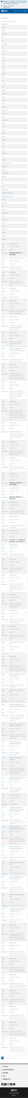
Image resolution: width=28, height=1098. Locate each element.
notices (3, 169)
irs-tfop (3, 136)
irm (2, 47)
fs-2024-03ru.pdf (13, 516)
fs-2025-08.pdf (12, 332)
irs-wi (3, 216)
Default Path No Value (7, 193)
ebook (3, 30)
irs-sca (3, 116)
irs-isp (3, 87)
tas (2, 186)
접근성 (14, 1095)
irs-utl (3, 146)
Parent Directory (5, 24)
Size (3, 250)
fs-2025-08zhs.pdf (13, 244)
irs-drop (4, 70)
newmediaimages (6, 163)
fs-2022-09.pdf (12, 1022)
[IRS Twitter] (5, 1085)
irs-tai (3, 130)
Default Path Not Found (7, 196)
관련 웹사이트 (6, 1079)
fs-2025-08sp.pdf (13, 316)
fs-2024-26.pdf (12, 422)
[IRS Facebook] (2, 1084)
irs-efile (3, 73)
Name (3, 244)
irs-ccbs (3, 60)
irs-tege (3, 133)
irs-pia (3, 103)
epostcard (4, 34)
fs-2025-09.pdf (12, 300)
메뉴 (25, 11)
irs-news (4, 97)
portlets (4, 176)
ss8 (2, 183)
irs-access (4, 50)
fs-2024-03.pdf (12, 559)
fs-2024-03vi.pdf (13, 502)
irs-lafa (3, 90)
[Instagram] (8, 1084)
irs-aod (3, 54)
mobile (3, 159)
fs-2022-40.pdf (12, 364)
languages (4, 153)
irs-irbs (3, 83)
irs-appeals (4, 219)
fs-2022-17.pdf (12, 1006)
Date (3, 247)
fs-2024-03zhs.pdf (13, 488)
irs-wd (3, 150)
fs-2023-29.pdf (12, 656)
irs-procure (4, 110)
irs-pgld (4, 232)
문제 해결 (5, 1073)
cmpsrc (3, 27)
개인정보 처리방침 (14, 1093)
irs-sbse (3, 209)
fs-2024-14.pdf (12, 575)
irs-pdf (3, 100)
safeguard (4, 239)
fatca (3, 37)
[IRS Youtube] (14, 1084)
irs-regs (3, 113)
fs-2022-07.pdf (12, 1038)
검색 (16, 11)
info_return (4, 44)
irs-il (3, 80)
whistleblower (5, 189)
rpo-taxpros (4, 229)
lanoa (3, 156)
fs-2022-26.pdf (12, 990)
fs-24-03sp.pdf (12, 594)
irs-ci (3, 206)
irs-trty (3, 143)
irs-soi (3, 126)
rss (2, 179)
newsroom (4, 166)
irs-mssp (4, 93)
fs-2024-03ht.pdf (13, 545)
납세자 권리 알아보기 (8, 1070)
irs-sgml (4, 123)
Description (4, 253)
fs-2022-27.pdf (12, 974)
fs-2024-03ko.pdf (13, 530)
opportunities (5, 173)
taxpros (3, 199)
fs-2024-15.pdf (12, 382)
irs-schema (4, 120)
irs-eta (3, 77)
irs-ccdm (4, 63)
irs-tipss (4, 140)
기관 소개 (5, 1066)
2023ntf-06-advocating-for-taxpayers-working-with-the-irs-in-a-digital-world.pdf (16, 809)
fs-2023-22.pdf (12, 925)
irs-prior (4, 106)
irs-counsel (4, 203)
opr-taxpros (4, 212)
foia (3, 40)
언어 (4, 1076)
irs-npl (3, 222)
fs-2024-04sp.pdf (13, 610)
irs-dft (3, 67)
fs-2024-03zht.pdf (13, 474)
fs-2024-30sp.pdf (13, 442)
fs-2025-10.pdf (12, 272)
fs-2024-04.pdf (12, 626)
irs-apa (3, 57)
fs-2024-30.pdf (12, 458)
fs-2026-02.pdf (12, 288)
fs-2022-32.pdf (12, 942)
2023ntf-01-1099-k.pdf (14, 795)
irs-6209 (4, 236)
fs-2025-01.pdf (12, 401)
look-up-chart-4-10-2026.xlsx (16, 258)
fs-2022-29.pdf (12, 958)
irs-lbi (3, 226)
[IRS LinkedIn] (11, 1085)
